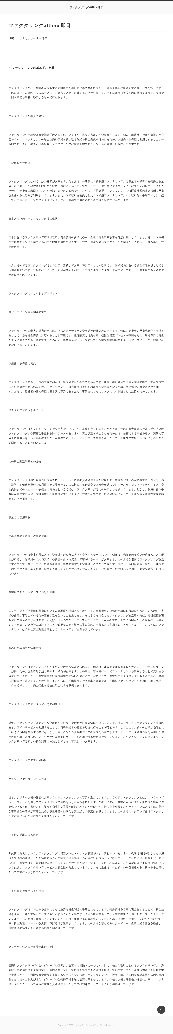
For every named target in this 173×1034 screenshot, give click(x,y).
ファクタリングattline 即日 (86, 7)
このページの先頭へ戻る (161, 1010)
